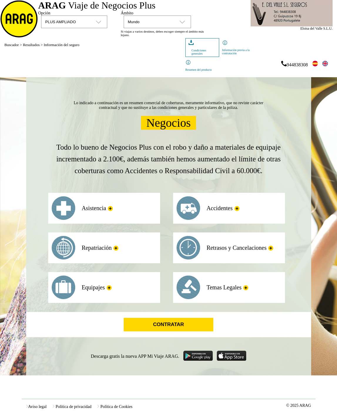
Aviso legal (36, 406)
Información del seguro (61, 45)
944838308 (294, 64)
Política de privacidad (72, 406)
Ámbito (127, 13)
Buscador (11, 45)
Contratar (168, 324)
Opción (44, 13)
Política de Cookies (114, 406)
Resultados (31, 45)
